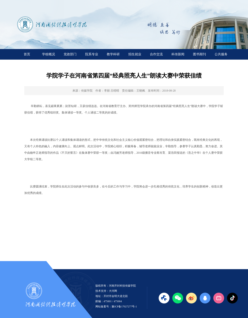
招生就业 (134, 54)
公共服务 (221, 54)
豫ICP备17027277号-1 (124, 306)
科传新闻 (177, 54)
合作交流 (156, 54)
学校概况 (48, 54)
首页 (27, 54)
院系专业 (91, 54)
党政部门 (70, 54)
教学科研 (113, 54)
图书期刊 (199, 54)
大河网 (113, 290)
